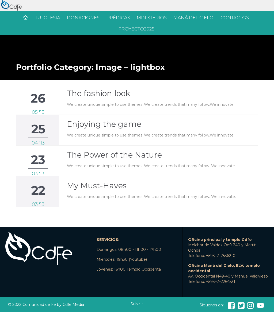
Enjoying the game (104, 124)
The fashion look (98, 93)
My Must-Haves (97, 185)
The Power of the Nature (114, 154)
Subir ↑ (137, 304)
